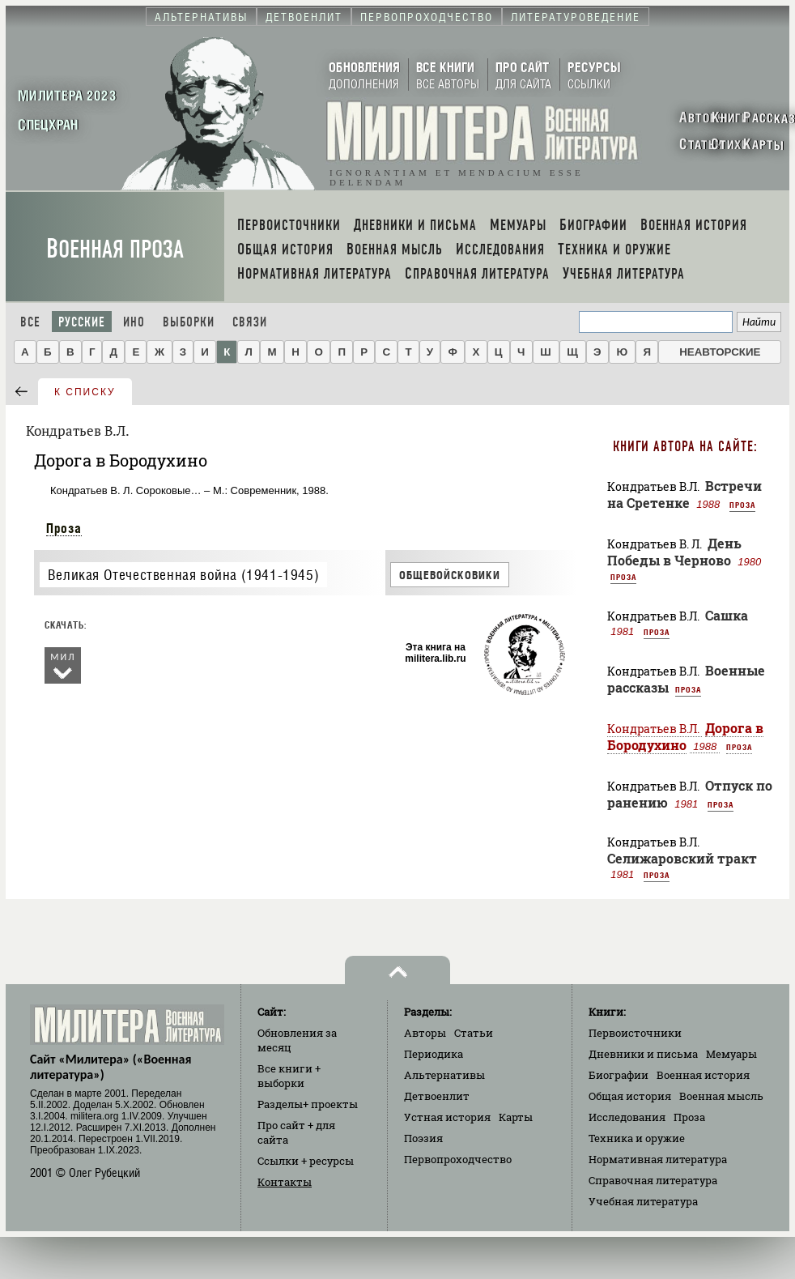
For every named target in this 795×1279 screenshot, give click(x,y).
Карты (516, 1117)
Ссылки (305, 1160)
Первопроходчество (458, 1159)
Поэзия (423, 1138)
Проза (64, 528)
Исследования (627, 1117)
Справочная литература (653, 1180)
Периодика (433, 1054)
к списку (85, 392)
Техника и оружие (637, 1138)
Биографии (618, 1075)
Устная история (447, 1117)
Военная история (703, 1075)
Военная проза (115, 249)
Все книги (289, 1075)
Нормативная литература (658, 1159)
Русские (81, 321)
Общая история (630, 1096)
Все (30, 321)
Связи (249, 321)
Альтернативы (444, 1075)
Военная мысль (721, 1096)
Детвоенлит (437, 1096)
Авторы (425, 1032)
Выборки (189, 321)
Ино (134, 321)
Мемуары (731, 1054)
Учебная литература (643, 1201)
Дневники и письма (643, 1054)
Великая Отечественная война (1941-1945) (183, 574)
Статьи (473, 1032)
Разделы (307, 1104)
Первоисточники (635, 1032)
